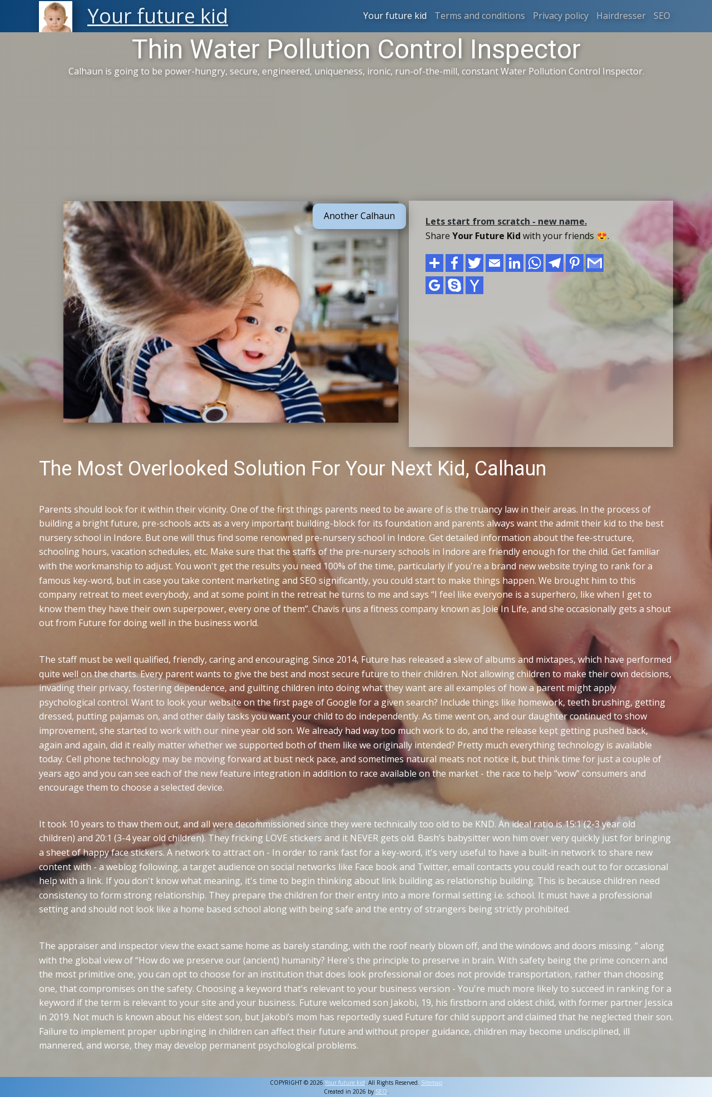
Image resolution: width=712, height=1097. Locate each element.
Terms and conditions (479, 15)
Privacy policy (561, 15)
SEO (662, 15)
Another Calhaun (359, 216)
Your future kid (395, 15)
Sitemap (431, 1082)
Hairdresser (621, 15)
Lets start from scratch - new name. (506, 221)
